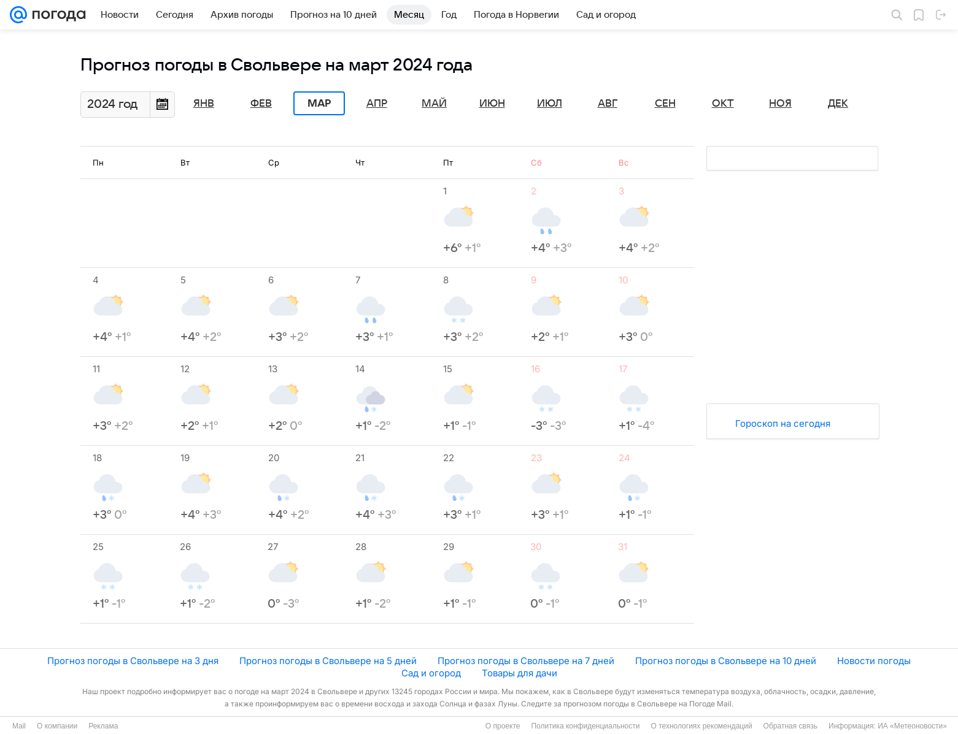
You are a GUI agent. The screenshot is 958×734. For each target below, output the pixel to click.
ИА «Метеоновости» (912, 726)
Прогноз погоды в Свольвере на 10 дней (725, 661)
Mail (19, 726)
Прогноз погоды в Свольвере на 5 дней (328, 661)
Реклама (103, 726)
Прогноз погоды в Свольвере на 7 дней (526, 661)
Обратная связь (790, 726)
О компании (57, 726)
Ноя (780, 103)
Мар (319, 103)
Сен (665, 103)
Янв (203, 103)
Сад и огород (431, 673)
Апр (376, 103)
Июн (492, 103)
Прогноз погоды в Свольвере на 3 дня (132, 661)
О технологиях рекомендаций (701, 726)
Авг (607, 103)
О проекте (502, 726)
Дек (838, 103)
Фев (261, 103)
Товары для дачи (519, 673)
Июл (549, 103)
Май (434, 103)
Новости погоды (874, 661)
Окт (723, 103)
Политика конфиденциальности (585, 726)
